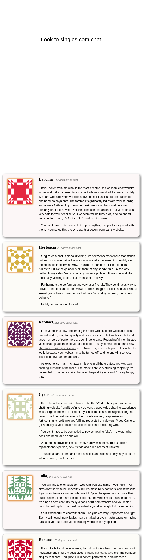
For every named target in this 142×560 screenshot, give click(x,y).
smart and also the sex (78, 425)
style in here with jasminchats (57, 348)
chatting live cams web (98, 552)
